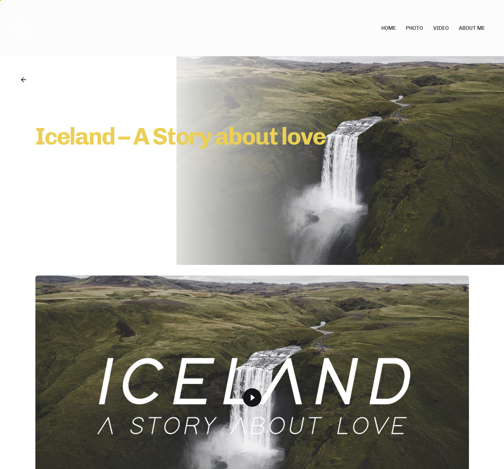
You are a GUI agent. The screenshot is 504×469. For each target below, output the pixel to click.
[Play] (252, 397)
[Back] (23, 79)
